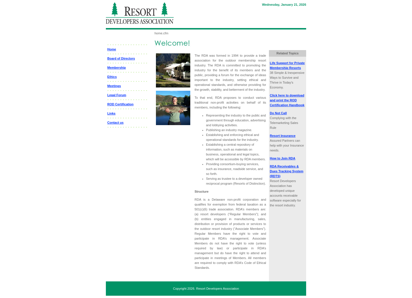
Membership (116, 67)
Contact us (115, 122)
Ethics (112, 76)
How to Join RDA (282, 158)
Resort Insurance (283, 135)
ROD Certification (120, 104)
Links (111, 113)
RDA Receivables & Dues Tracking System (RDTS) (286, 171)
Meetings (114, 86)
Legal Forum (116, 95)
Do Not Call (278, 113)
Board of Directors (121, 58)
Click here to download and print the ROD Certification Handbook (287, 100)
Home (111, 49)
